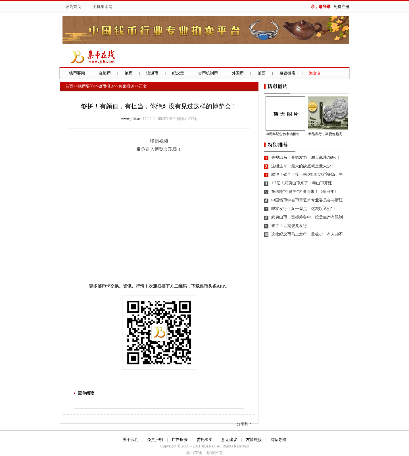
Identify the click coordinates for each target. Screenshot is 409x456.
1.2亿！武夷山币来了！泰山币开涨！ (303, 183)
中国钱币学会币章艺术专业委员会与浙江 (307, 200)
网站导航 (278, 440)
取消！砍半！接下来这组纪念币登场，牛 (307, 174)
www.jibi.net (131, 119)
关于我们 (131, 440)
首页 (69, 86)
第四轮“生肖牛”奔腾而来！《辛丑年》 (304, 191)
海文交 (315, 73)
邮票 (262, 73)
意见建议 (229, 440)
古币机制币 (208, 73)
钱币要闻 (77, 73)
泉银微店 (287, 73)
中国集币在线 (185, 119)
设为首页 (73, 7)
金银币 (105, 73)
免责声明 (155, 440)
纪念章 (178, 73)
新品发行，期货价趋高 (325, 134)
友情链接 (254, 440)
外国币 (238, 73)
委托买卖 (204, 440)
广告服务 (180, 440)
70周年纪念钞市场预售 (283, 134)
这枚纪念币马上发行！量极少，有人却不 (307, 234)
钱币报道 (106, 86)
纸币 (129, 73)
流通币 (152, 73)
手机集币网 (102, 7)
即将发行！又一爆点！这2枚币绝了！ (304, 209)
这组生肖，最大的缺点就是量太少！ (303, 166)
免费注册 (341, 7)
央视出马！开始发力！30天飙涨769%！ (305, 157)
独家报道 (126, 86)
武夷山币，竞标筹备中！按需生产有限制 (307, 217)
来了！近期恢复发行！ (291, 226)
